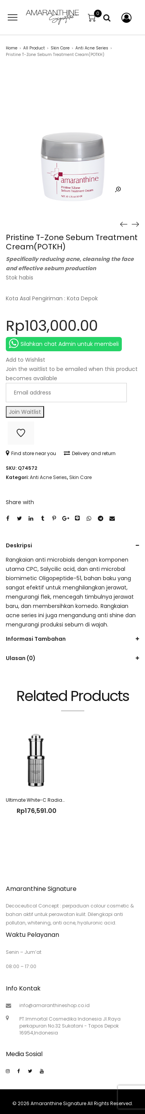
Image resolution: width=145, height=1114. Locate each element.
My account (124, 18)
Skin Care (60, 48)
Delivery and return (90, 453)
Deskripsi (19, 545)
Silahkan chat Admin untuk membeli (64, 343)
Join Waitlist (25, 412)
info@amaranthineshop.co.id (54, 1005)
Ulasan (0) (21, 658)
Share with (20, 502)
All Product (34, 48)
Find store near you (31, 453)
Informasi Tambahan (36, 639)
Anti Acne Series (91, 48)
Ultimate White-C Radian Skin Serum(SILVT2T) (60, 800)
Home (11, 48)
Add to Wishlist (21, 433)
